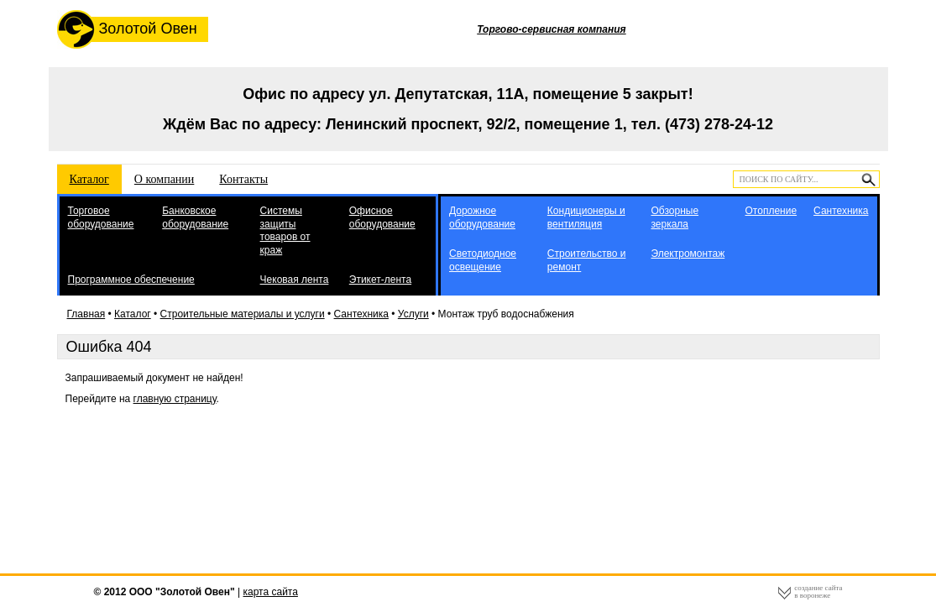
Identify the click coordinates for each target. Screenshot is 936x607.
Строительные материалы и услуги (242, 314)
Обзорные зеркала (674, 217)
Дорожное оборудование (482, 217)
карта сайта (270, 592)
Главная (86, 314)
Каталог (89, 179)
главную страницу (175, 399)
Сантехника (840, 211)
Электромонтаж (687, 253)
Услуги (413, 314)
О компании (164, 179)
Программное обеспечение (131, 279)
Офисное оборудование (382, 217)
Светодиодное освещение (482, 260)
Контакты (243, 179)
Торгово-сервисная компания (551, 29)
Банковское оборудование (195, 217)
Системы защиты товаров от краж (285, 230)
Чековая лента (294, 279)
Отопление (771, 211)
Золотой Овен (127, 29)
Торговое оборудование (101, 217)
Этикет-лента (380, 279)
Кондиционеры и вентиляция (586, 217)
